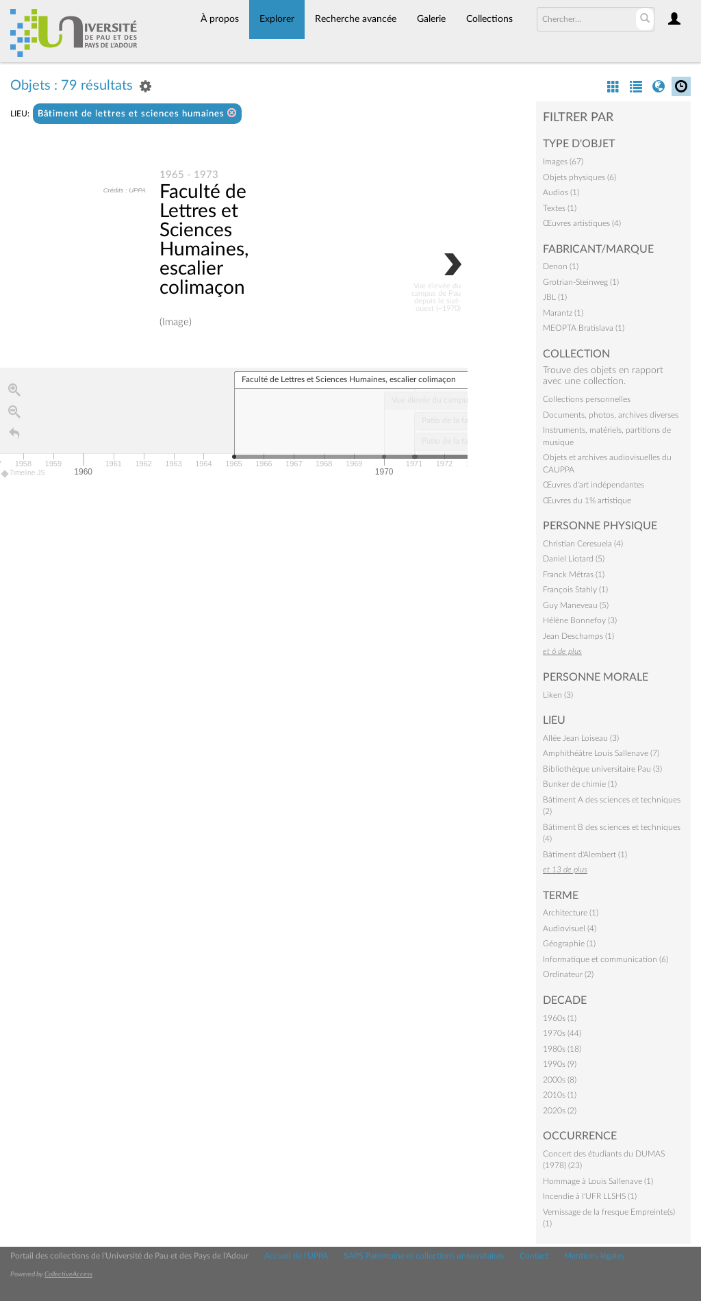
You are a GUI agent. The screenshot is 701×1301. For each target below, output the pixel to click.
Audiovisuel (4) (569, 928)
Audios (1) (561, 192)
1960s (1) (559, 1018)
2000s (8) (559, 1080)
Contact (534, 1256)
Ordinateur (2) (568, 974)
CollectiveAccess (68, 1274)
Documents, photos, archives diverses (610, 415)
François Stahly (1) (575, 589)
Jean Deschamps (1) (578, 636)
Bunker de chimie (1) (580, 784)
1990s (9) (559, 1064)
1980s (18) (562, 1049)
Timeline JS (23, 473)
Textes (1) (559, 208)
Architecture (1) (570, 913)
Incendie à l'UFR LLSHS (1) (590, 1196)
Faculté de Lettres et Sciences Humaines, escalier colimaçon (204, 239)
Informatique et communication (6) (605, 959)
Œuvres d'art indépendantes (593, 485)
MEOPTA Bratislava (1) (583, 328)
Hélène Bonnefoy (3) (580, 620)
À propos (220, 19)
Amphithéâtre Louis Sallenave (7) (601, 753)
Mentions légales (594, 1256)
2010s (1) (559, 1095)
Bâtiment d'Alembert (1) (585, 854)
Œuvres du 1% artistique (587, 500)
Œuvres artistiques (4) (582, 223)
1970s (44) (562, 1033)
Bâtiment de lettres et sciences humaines (137, 113)
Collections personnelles (586, 399)
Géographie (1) (569, 943)
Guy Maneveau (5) (576, 605)
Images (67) (563, 161)
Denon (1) (560, 266)
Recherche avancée (355, 19)
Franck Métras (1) (573, 574)
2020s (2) (559, 1111)
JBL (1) (555, 297)
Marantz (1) (563, 313)
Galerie (431, 19)
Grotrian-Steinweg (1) (581, 282)
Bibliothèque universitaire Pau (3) (602, 769)
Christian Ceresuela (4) (583, 544)
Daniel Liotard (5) (573, 559)
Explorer (276, 19)
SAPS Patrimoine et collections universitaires (424, 1256)
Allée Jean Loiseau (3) (581, 738)
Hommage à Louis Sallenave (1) (598, 1181)
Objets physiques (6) (579, 177)
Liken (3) (558, 695)
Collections (489, 19)
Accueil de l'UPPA (296, 1256)
